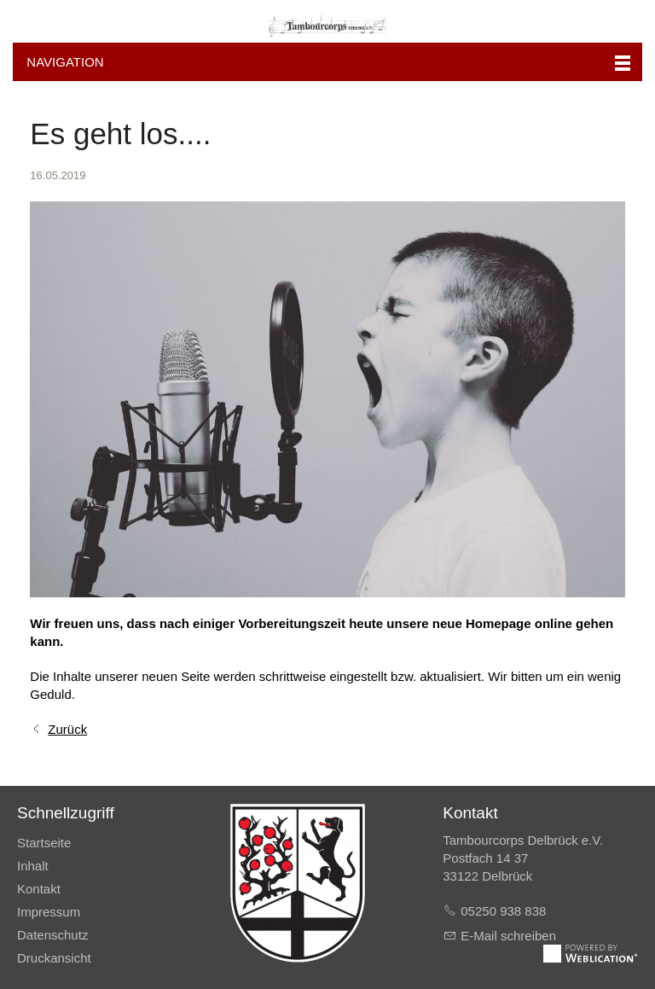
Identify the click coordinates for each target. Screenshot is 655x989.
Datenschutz (52, 935)
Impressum (48, 912)
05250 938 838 (503, 911)
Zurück (67, 729)
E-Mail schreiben (508, 935)
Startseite (44, 842)
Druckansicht (54, 958)
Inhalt (33, 865)
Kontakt (39, 888)
